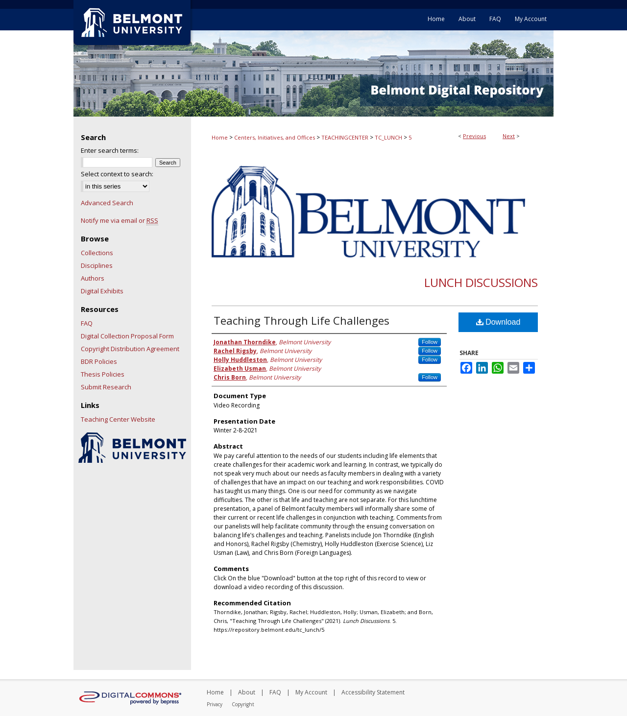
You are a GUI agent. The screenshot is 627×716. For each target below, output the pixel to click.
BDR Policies (99, 361)
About (246, 692)
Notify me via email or (119, 220)
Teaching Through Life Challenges (301, 320)
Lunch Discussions (481, 282)
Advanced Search (107, 202)
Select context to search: (117, 173)
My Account (311, 692)
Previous (474, 136)
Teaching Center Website (118, 419)
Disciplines (97, 265)
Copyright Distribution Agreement (130, 348)
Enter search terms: (110, 150)
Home (220, 137)
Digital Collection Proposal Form (127, 336)
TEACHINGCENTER (344, 137)
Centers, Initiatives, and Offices (274, 137)
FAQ (87, 323)
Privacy (214, 704)
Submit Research (106, 386)
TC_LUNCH (388, 137)
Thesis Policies (102, 374)
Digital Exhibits (102, 290)
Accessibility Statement (373, 692)
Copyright (243, 704)
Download (498, 322)
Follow (429, 342)
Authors (92, 278)
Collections (97, 252)
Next (509, 136)
